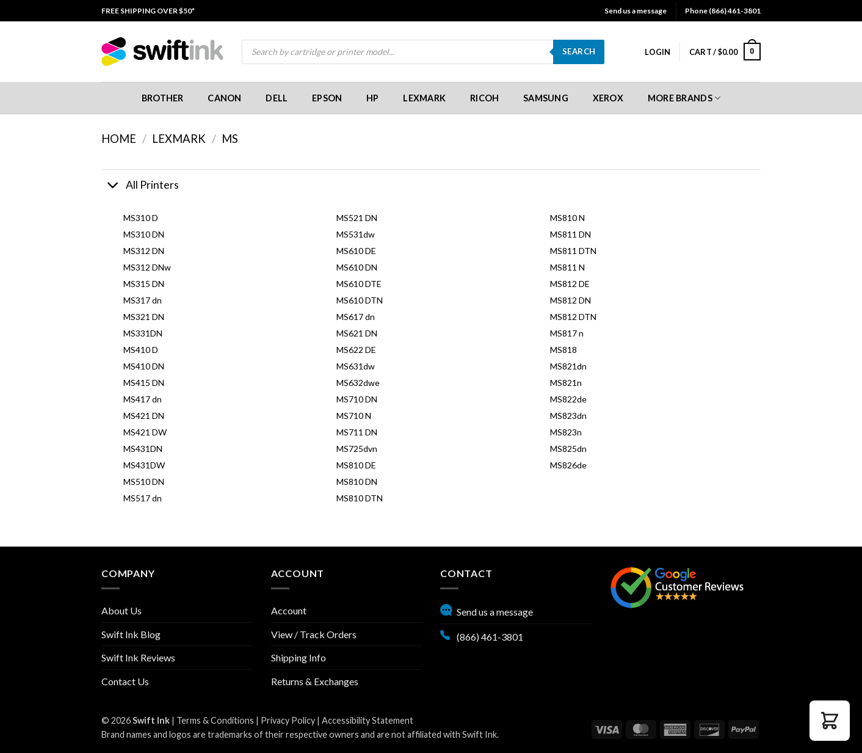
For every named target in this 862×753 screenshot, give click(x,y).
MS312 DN (143, 251)
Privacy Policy (288, 720)
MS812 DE (570, 283)
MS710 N (353, 415)
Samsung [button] (545, 98)
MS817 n (567, 333)
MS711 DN (356, 432)
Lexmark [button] (424, 98)
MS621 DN (356, 333)
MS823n (566, 432)
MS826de (568, 465)
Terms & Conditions (215, 720)
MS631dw (355, 366)
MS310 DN (143, 234)
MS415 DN (143, 382)
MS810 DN (356, 481)
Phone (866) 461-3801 (723, 10)
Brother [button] (163, 98)
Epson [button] (327, 98)
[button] (657, 52)
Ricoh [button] (484, 98)
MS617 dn (355, 316)
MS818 (563, 349)
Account (288, 610)
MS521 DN (356, 218)
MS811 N (567, 267)
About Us (121, 610)
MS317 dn (142, 300)
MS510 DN (143, 481)
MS (230, 138)
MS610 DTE (359, 283)
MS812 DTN (573, 316)
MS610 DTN (359, 300)
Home (118, 138)
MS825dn (568, 448)
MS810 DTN (359, 498)
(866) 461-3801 (481, 635)
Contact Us (125, 681)
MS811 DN (570, 234)
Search (578, 51)
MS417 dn (142, 399)
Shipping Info (298, 657)
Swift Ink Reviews (138, 657)
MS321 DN (143, 316)
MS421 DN (143, 415)
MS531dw (355, 234)
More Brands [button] (684, 98)
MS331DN (142, 333)
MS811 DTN (573, 251)
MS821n (566, 382)
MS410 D (140, 349)
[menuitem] (148, 10)
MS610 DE (356, 251)
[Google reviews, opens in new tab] (677, 586)
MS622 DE (356, 349)
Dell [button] (277, 98)
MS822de (568, 399)
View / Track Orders (314, 634)
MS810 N (567, 218)
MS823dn (568, 415)
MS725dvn (356, 448)
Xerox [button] (608, 98)
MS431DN (142, 448)
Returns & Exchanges (314, 681)
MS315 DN (143, 283)
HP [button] (372, 98)
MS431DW (144, 465)
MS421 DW (145, 432)
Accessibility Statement (367, 720)
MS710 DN (356, 399)
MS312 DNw (147, 267)
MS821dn (568, 366)
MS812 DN (570, 300)
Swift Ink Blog (131, 634)
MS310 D (140, 218)
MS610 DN (356, 267)
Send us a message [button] (635, 10)
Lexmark (179, 138)
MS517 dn (142, 498)
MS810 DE (356, 465)
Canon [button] (224, 98)
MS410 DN (143, 366)
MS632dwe (358, 382)
